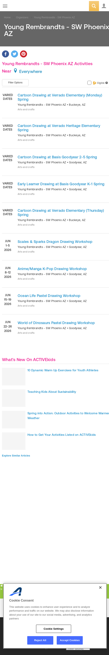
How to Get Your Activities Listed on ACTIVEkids (61, 434)
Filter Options (15, 82)
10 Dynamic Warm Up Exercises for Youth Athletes (62, 370)
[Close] (100, 587)
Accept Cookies (70, 640)
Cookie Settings (75, 649)
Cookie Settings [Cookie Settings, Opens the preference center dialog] (54, 628)
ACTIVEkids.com (23, 6)
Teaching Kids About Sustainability (51, 391)
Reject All (40, 640)
